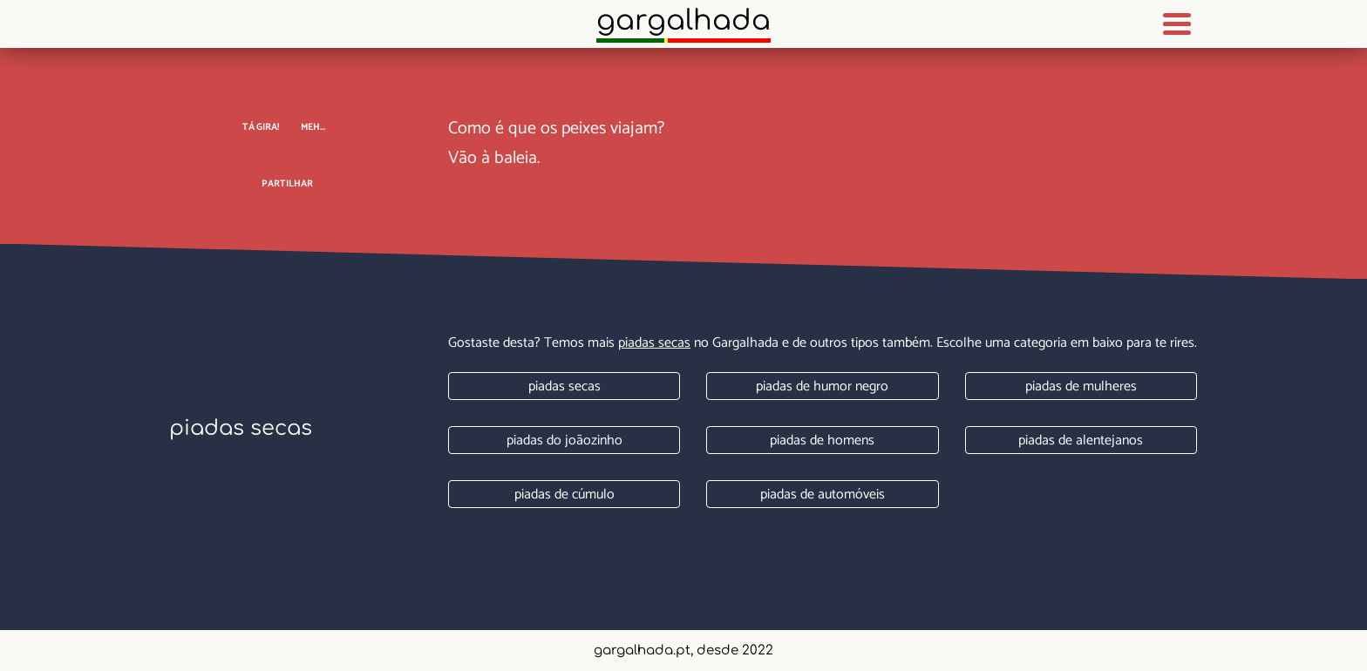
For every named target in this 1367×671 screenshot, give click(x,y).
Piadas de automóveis (822, 494)
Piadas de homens (822, 440)
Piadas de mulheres (1081, 386)
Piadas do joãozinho (564, 440)
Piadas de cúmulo (564, 494)
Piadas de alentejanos (1080, 440)
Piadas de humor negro (822, 386)
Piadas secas (654, 343)
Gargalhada (683, 20)
